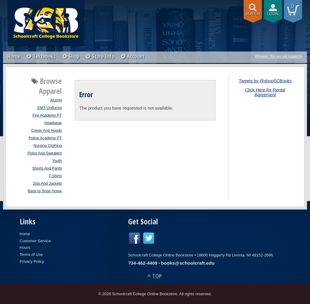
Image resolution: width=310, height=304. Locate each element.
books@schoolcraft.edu (188, 263)
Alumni (56, 100)
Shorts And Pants (47, 168)
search (253, 13)
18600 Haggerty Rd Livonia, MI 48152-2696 (235, 255)
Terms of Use (31, 254)
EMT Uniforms (50, 108)
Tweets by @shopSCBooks (265, 80)
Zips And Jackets (47, 183)
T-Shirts (55, 176)
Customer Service (35, 241)
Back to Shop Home (45, 191)
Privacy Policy (32, 261)
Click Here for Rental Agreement (265, 92)
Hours (25, 247)
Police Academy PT (45, 138)
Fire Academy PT (47, 115)
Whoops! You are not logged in (278, 56)
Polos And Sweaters (45, 153)
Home (14, 56)
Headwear (53, 123)
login (273, 14)
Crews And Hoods (46, 130)
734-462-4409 (142, 263)
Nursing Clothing (48, 146)
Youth (57, 161)
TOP (157, 276)
